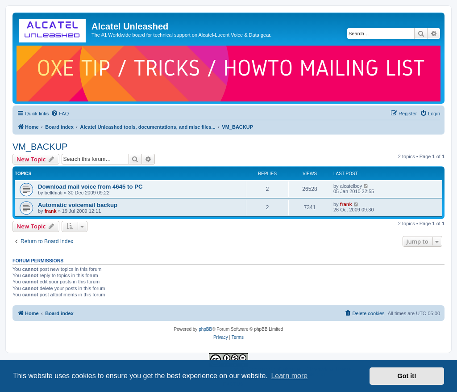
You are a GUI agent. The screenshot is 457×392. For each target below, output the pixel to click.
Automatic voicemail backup (77, 205)
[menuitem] (60, 113)
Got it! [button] (407, 375)
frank (51, 211)
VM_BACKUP (39, 147)
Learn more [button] (289, 375)
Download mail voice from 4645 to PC (90, 186)
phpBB (205, 329)
